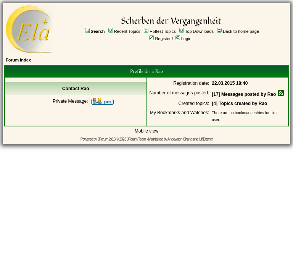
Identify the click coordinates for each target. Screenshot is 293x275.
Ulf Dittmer (206, 139)
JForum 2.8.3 (106, 139)
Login (186, 38)
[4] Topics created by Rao (239, 103)
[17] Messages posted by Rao (244, 94)
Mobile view (147, 131)
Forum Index (18, 60)
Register (163, 38)
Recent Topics (127, 31)
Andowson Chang (179, 139)
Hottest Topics (163, 31)
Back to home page (241, 31)
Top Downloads (199, 31)
